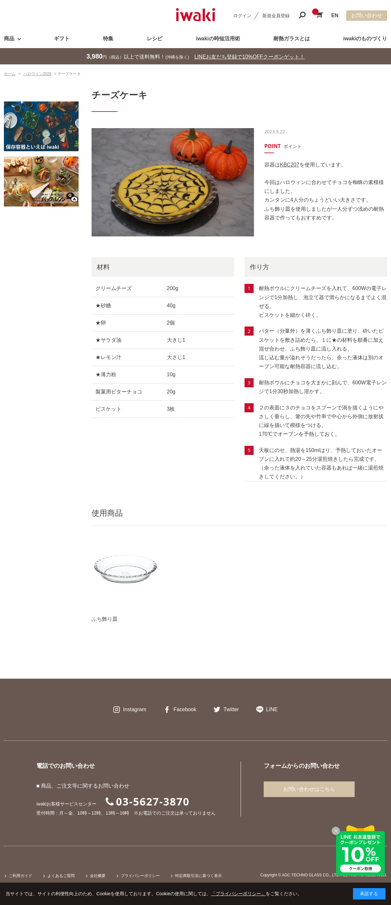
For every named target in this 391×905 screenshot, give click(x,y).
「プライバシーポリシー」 (238, 893)
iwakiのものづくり (365, 38)
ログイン (242, 15)
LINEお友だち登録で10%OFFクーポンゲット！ (250, 57)
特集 (108, 38)
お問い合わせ (366, 15)
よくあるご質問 (61, 875)
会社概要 (98, 875)
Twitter (231, 709)
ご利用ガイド (20, 875)
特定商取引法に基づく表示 (198, 875)
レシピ (154, 38)
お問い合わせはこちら (309, 789)
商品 (9, 38)
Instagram (134, 709)
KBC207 (289, 164)
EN (334, 15)
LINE (272, 709)
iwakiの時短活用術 (218, 38)
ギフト (61, 38)
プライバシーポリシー (140, 875)
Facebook (184, 709)
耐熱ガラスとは (291, 38)
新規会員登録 (276, 15)
